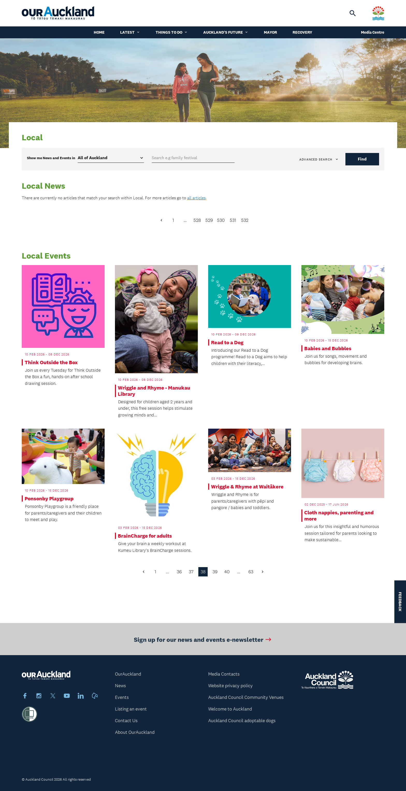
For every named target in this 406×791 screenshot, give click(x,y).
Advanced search (319, 159)
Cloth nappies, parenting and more (339, 515)
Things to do (172, 32)
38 (203, 572)
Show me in (51, 158)
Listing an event (131, 709)
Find (362, 159)
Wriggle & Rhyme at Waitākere (247, 487)
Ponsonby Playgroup (49, 498)
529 (209, 220)
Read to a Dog (227, 342)
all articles (196, 198)
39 (215, 572)
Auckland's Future (225, 32)
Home (99, 32)
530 (221, 220)
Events (122, 697)
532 (244, 220)
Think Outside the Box (51, 362)
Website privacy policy (230, 686)
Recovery (302, 32)
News (120, 686)
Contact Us (126, 720)
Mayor (270, 32)
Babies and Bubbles (327, 348)
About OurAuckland (135, 732)
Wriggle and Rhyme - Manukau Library (154, 391)
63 (250, 572)
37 (191, 572)
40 (227, 572)
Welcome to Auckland (230, 709)
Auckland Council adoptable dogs (242, 720)
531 (233, 220)
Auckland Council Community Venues (246, 697)
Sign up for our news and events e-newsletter (203, 641)
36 (179, 572)
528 (197, 220)
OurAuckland (128, 674)
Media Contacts (224, 674)
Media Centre (372, 32)
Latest (130, 32)
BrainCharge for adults (145, 536)
